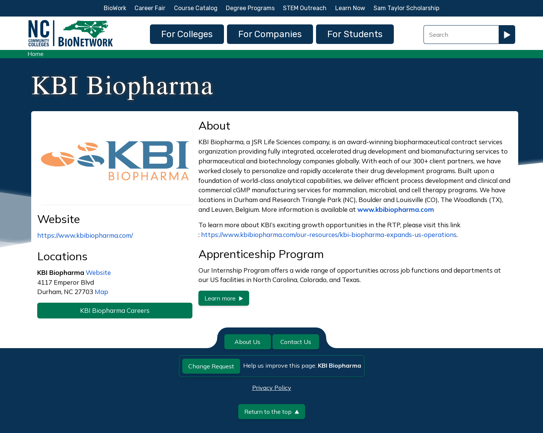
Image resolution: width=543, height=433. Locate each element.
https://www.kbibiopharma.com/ (85, 235)
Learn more (223, 298)
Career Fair (150, 8)
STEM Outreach (305, 8)
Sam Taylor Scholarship (406, 8)
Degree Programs (250, 8)
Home (35, 53)
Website (98, 272)
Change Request (211, 366)
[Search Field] (461, 34)
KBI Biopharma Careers (115, 310)
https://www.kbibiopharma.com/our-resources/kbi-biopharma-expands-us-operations (329, 234)
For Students (355, 34)
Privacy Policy (271, 387)
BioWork (115, 8)
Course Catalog (196, 8)
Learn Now (350, 8)
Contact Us (295, 341)
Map (101, 292)
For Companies (270, 34)
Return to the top (271, 411)
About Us (247, 341)
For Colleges (187, 34)
